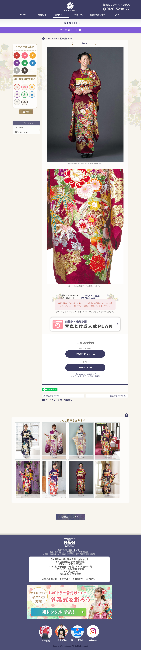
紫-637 (54, 496)
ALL (26, 112)
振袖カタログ (60, 15)
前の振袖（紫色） (51, 396)
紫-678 (107, 457)
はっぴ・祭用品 (77, 640)
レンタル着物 (61, 640)
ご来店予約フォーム (85, 354)
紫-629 (84, 43)
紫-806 (81, 457)
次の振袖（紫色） (118, 396)
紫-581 (107, 496)
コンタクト (19, 127)
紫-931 (28, 457)
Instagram (93, 640)
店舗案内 (42, 15)
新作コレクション (22, 132)
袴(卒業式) (46, 641)
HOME (23, 15)
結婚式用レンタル (98, 15)
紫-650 (28, 496)
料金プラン (79, 15)
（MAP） (76, 550)
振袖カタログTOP (70, 516)
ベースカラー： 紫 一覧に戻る (59, 39)
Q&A (117, 15)
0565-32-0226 (85, 367)
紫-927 (54, 457)
